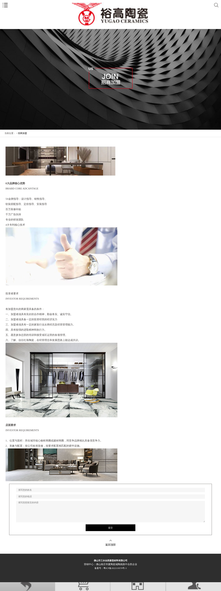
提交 (110, 527)
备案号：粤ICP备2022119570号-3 (110, 568)
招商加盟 (22, 133)
